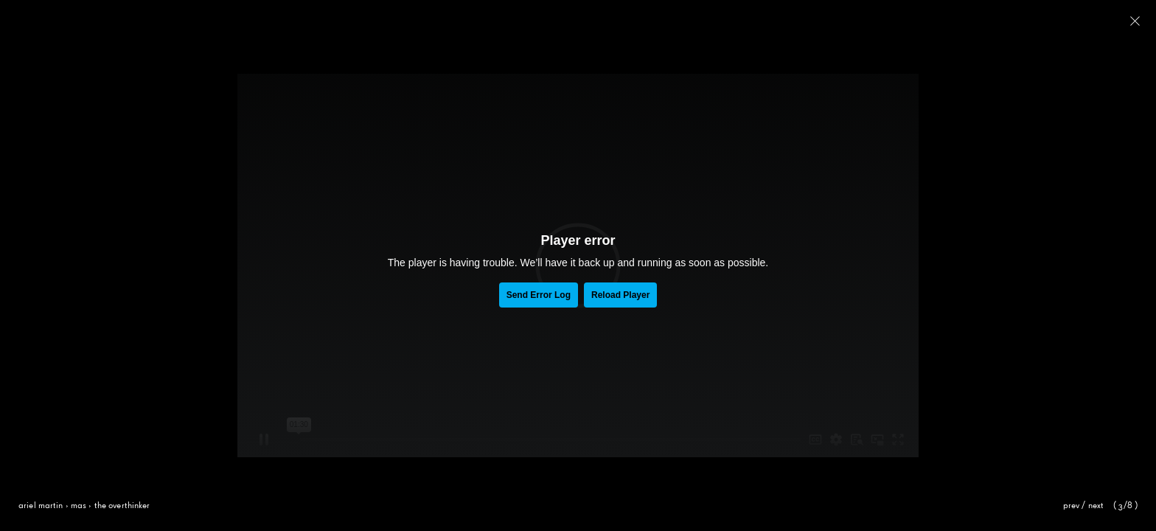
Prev (1071, 506)
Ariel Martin (40, 506)
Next (1096, 506)
